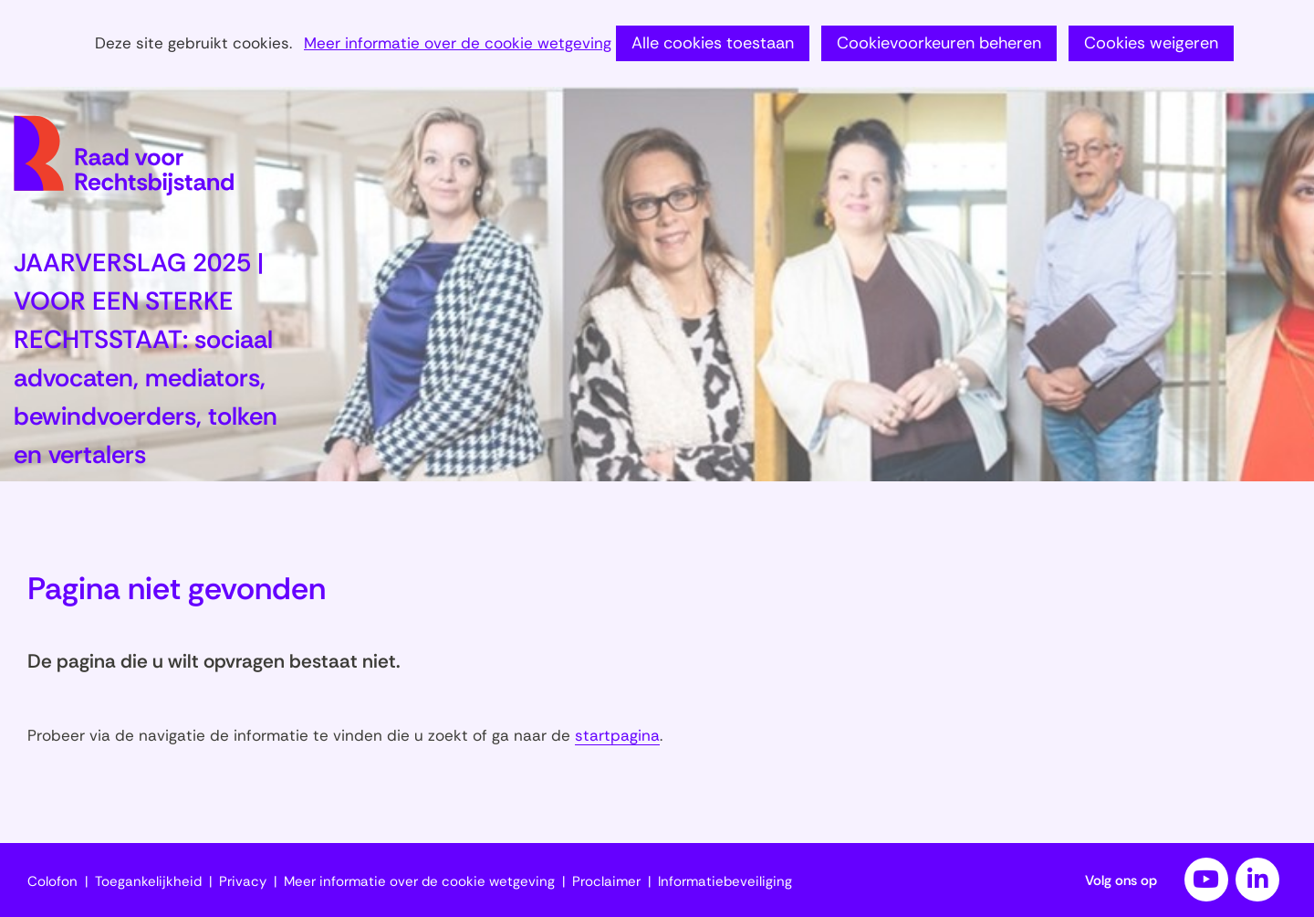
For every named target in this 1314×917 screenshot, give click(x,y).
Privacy (242, 881)
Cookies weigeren (1151, 43)
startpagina (617, 735)
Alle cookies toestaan (712, 43)
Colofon (52, 881)
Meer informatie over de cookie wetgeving (457, 44)
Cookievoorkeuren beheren (939, 43)
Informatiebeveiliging (725, 881)
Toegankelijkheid (148, 881)
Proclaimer (606, 881)
